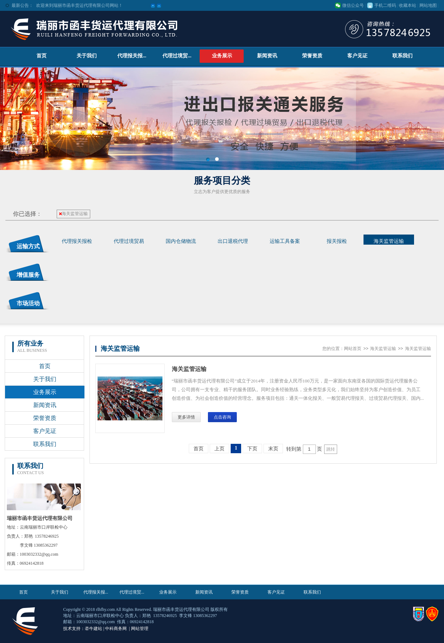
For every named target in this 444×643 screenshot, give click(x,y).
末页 (273, 448)
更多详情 (186, 417)
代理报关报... (132, 55)
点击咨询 (222, 417)
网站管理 (139, 628)
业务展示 (222, 55)
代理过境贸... (177, 55)
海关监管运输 (73, 213)
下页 (252, 448)
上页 (219, 448)
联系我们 (402, 55)
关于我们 (87, 55)
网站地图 (428, 5)
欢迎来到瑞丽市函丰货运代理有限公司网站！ (79, 5)
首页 (41, 55)
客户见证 (357, 55)
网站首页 (352, 348)
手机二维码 (385, 5)
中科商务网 (116, 628)
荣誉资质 (312, 55)
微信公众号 (353, 5)
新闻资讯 (267, 55)
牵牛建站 (93, 628)
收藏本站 (407, 5)
